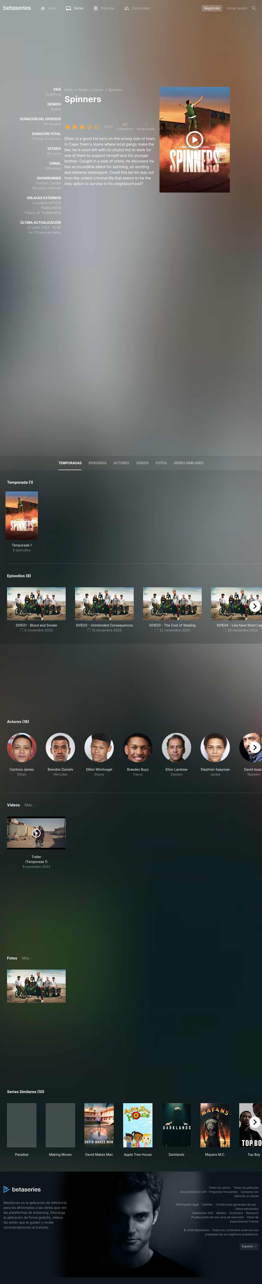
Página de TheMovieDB (43, 213)
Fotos (161, 463)
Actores (121, 463)
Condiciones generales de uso (236, 1204)
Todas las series (219, 1187)
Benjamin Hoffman (46, 188)
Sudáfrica (53, 94)
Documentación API (193, 1192)
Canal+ (97, 90)
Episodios (97, 463)
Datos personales (246, 1209)
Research (252, 1213)
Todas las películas (245, 1187)
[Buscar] (254, 8)
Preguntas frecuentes (223, 1192)
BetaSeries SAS (203, 1213)
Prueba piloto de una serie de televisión (217, 1217)
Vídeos (142, 463)
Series (82, 90)
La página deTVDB (46, 203)
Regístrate (212, 8)
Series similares (189, 463)
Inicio (69, 90)
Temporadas (70, 463)
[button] (21, 757)
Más (28, 805)
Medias (221, 1213)
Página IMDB (51, 208)
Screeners (236, 1213)
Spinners (115, 90)
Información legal (187, 1204)
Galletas (207, 1204)
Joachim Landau (48, 183)
